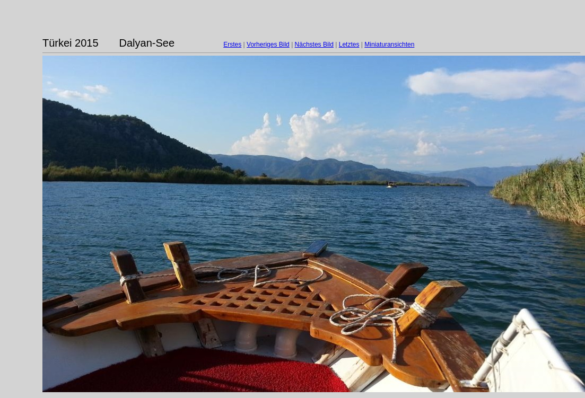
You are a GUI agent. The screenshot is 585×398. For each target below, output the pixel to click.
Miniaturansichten (389, 44)
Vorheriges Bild (268, 44)
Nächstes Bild (314, 44)
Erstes (232, 44)
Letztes (349, 44)
